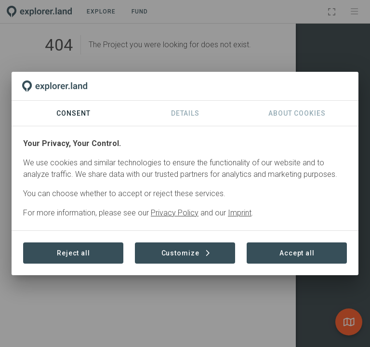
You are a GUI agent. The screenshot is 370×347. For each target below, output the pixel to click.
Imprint (239, 212)
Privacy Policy (174, 212)
